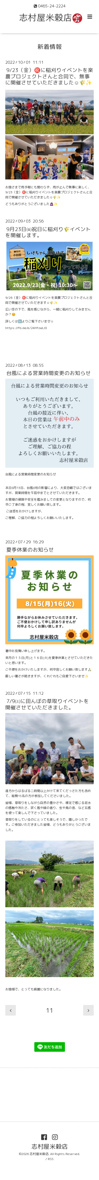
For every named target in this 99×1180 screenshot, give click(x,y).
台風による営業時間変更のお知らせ (48, 373)
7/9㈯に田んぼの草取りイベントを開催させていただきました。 (47, 704)
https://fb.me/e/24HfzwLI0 (26, 328)
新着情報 (49, 46)
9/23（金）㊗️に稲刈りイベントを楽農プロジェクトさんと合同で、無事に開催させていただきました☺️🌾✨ (49, 76)
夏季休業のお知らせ (30, 549)
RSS (51, 1159)
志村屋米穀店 (49, 1146)
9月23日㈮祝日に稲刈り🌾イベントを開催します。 (48, 231)
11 (49, 1010)
